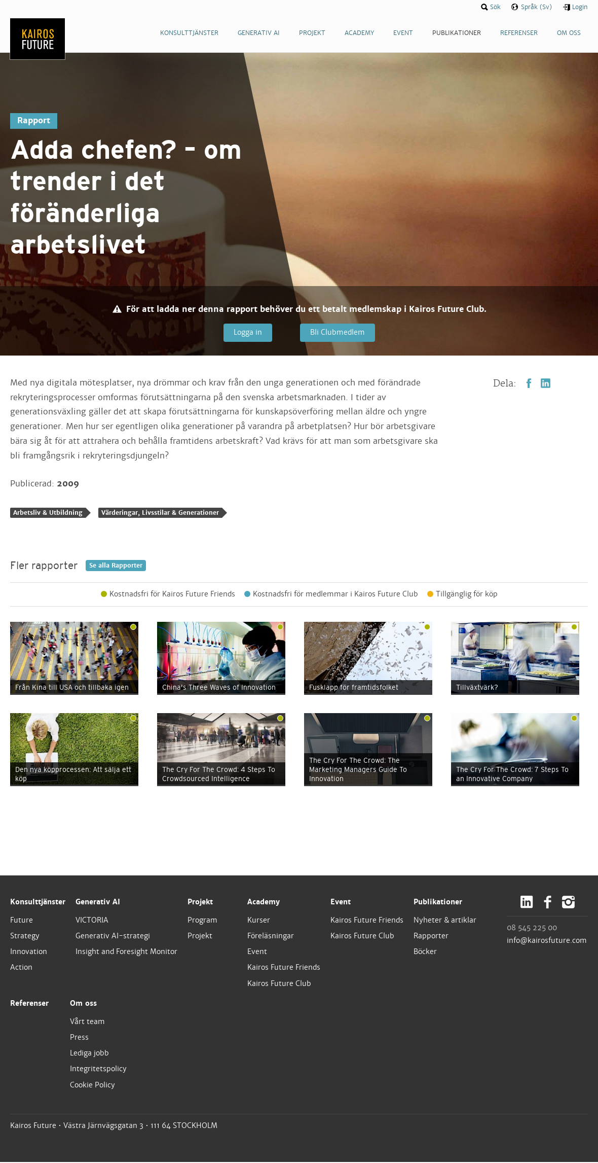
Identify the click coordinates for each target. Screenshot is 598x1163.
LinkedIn (545, 383)
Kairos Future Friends (283, 968)
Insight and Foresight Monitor (126, 952)
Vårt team (87, 1022)
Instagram (568, 902)
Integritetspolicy (98, 1069)
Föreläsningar (270, 936)
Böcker (425, 952)
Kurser (258, 920)
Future (21, 920)
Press (79, 1038)
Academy (263, 902)
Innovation (28, 952)
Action (21, 968)
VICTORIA (92, 920)
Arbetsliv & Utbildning (48, 514)
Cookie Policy (92, 1085)
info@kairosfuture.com (547, 940)
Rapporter (431, 936)
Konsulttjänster (37, 902)
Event (257, 952)
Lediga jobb (89, 1054)
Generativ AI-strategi (113, 936)
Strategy (25, 936)
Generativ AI (98, 902)
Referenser (29, 1003)
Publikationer (438, 902)
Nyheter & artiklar (445, 920)
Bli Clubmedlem (336, 332)
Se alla (115, 566)
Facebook (528, 383)
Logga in (247, 332)
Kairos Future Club (279, 984)
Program (202, 920)
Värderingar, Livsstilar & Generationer (160, 514)
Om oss (83, 1003)
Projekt (200, 902)
